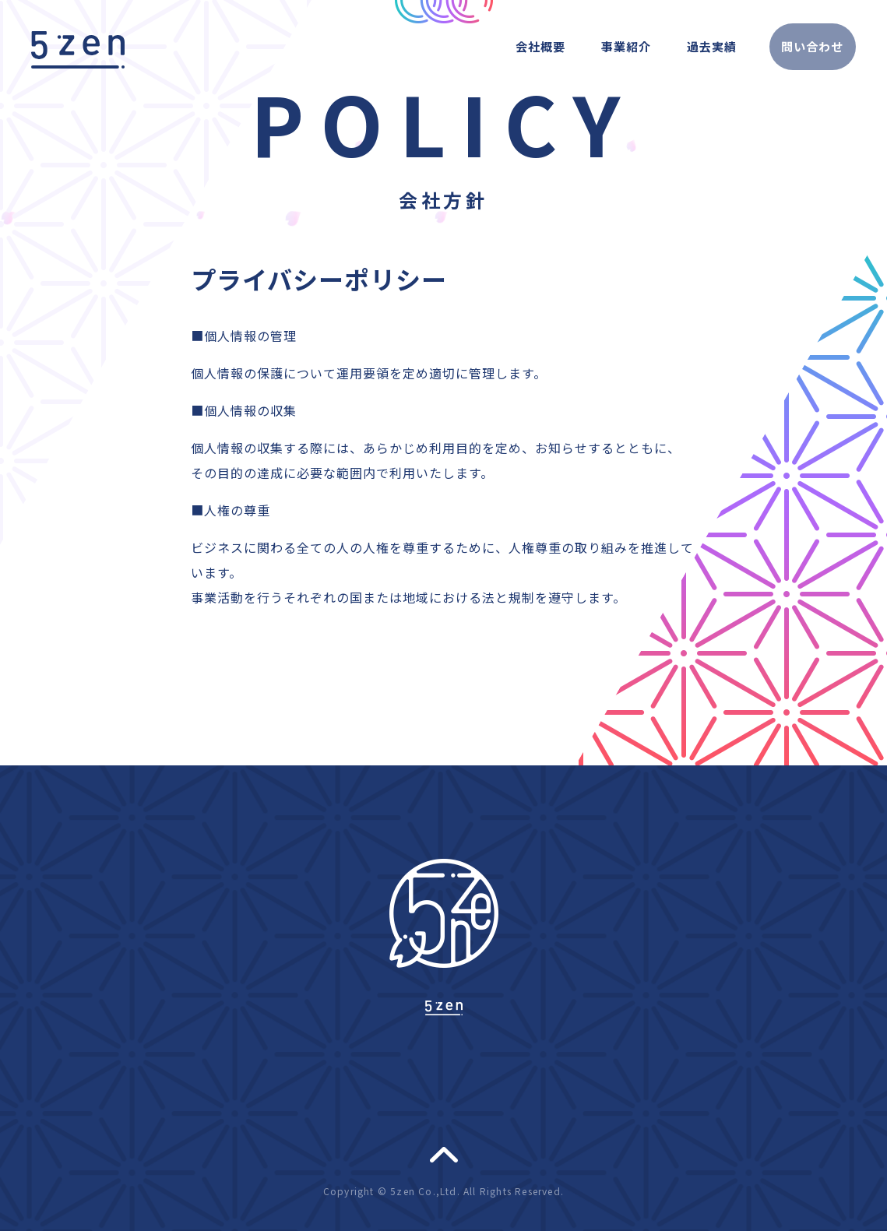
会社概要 (509, 46)
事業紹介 (598, 46)
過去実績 (686, 46)
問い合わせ (801, 45)
